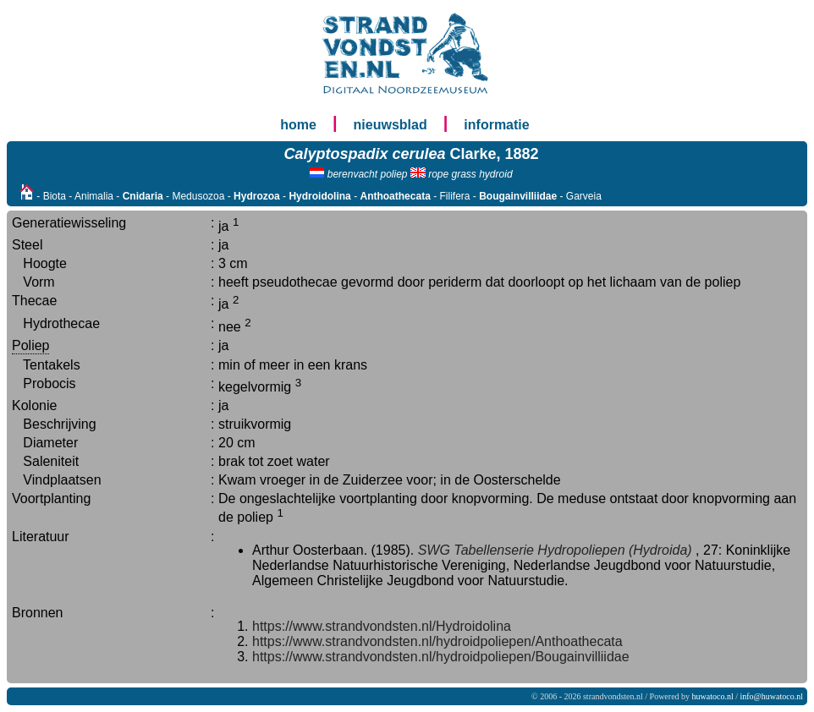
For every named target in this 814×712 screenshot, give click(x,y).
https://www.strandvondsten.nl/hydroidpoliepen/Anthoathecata (437, 641)
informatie (496, 125)
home (298, 125)
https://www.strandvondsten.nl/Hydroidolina (381, 626)
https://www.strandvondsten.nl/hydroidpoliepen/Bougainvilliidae (441, 656)
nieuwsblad (390, 125)
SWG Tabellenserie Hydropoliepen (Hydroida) (555, 550)
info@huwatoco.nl (771, 696)
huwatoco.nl (713, 696)
